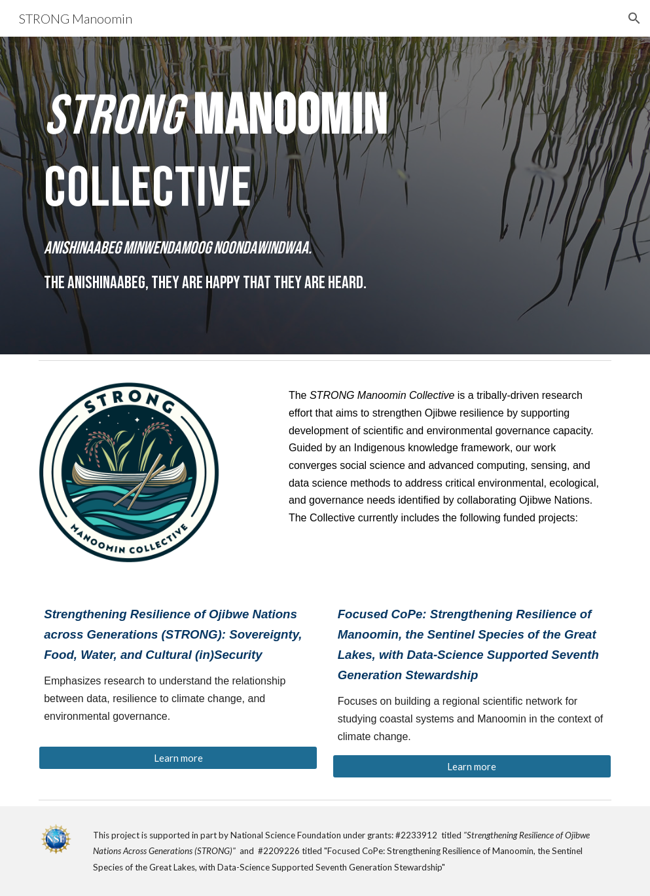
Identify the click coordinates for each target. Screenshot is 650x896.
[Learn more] (178, 758)
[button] (634, 18)
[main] (325, 195)
